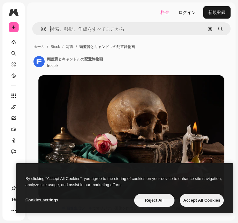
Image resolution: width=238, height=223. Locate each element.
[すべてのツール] (14, 96)
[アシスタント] (17, 151)
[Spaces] (17, 107)
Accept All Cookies (201, 200)
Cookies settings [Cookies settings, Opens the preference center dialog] (41, 200)
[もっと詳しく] (14, 76)
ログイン (187, 12)
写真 (69, 47)
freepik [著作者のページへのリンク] (52, 65)
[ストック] (14, 64)
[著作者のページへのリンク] (39, 61)
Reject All (154, 200)
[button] (41, 29)
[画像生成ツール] (17, 118)
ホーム (39, 47)
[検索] (14, 53)
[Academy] (14, 199)
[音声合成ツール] (17, 140)
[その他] (14, 211)
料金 (165, 12)
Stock (55, 47)
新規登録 (217, 12)
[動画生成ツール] (17, 129)
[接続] (14, 188)
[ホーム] (14, 42)
